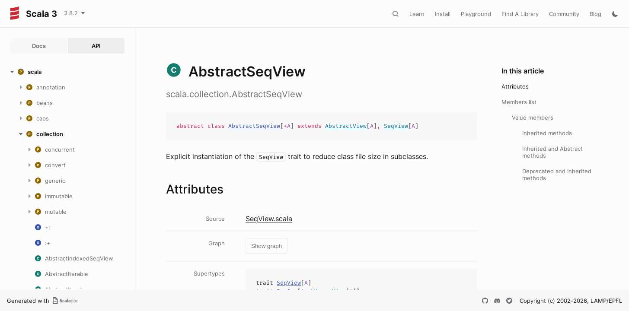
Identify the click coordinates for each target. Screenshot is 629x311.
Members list (518, 101)
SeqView (396, 126)
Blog (595, 13)
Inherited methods (547, 133)
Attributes (515, 86)
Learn (417, 13)
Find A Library (520, 13)
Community (564, 13)
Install (442, 13)
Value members (532, 117)
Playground (476, 13)
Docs (39, 45)
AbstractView (346, 126)
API (96, 45)
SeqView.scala (269, 218)
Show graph (266, 246)
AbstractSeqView (254, 126)
